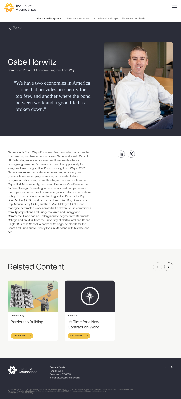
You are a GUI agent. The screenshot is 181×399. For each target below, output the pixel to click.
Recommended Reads (133, 19)
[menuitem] (77, 19)
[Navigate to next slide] (168, 266)
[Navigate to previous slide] (157, 266)
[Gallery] (93, 311)
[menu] (174, 8)
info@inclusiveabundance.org (64, 378)
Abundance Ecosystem (48, 19)
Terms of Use (13, 393)
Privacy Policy (27, 393)
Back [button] (15, 28)
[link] (121, 154)
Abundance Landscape (106, 19)
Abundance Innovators (77, 19)
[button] (22, 336)
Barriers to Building (27, 322)
